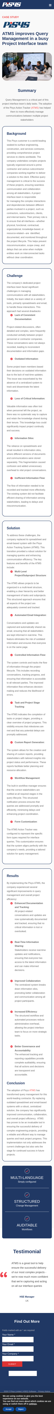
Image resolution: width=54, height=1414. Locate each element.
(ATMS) (35, 108)
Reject (20, 1409)
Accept (8, 1409)
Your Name (8, 1334)
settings (33, 1404)
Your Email (8, 1344)
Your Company (10, 1354)
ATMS (32, 1090)
